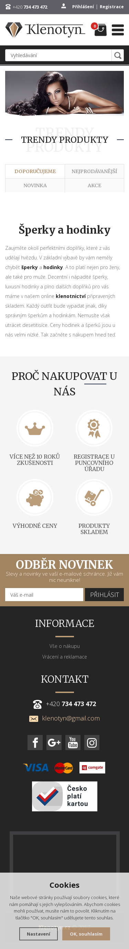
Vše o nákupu (65, 646)
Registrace (112, 7)
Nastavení (38, 934)
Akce (94, 185)
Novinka (35, 185)
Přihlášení (83, 7)
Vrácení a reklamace (64, 656)
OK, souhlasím (86, 934)
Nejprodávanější (94, 171)
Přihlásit (104, 594)
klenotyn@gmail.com (64, 718)
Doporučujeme (35, 171)
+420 (30, 7)
